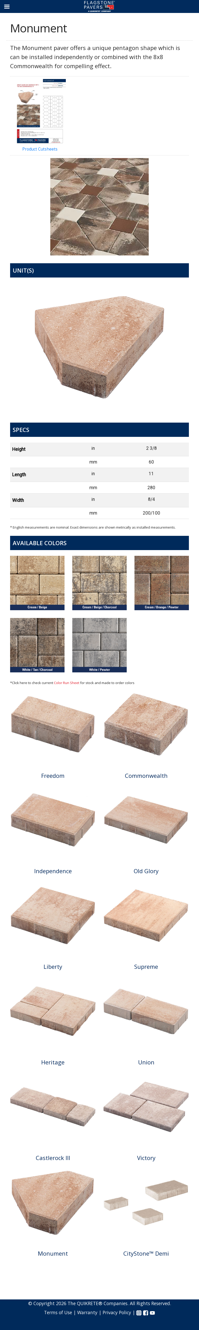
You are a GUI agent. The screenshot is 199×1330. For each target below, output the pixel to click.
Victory (146, 1158)
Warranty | (90, 1312)
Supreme (146, 966)
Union (146, 1062)
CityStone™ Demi (146, 1253)
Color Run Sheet (66, 682)
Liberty (53, 966)
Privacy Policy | (119, 1312)
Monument (53, 1253)
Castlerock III (53, 1158)
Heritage (53, 1062)
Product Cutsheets (40, 115)
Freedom (53, 775)
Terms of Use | (60, 1312)
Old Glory (146, 871)
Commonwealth (146, 775)
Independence (53, 871)
